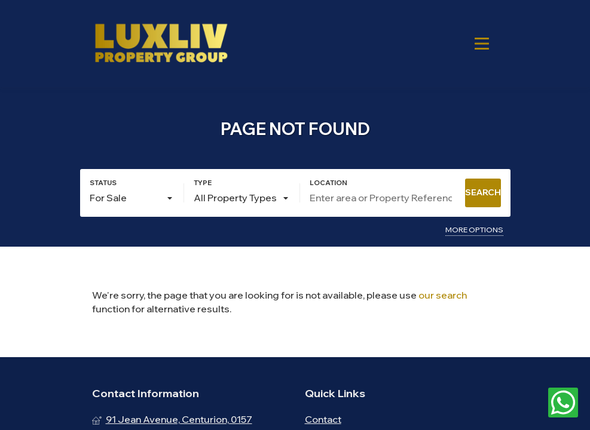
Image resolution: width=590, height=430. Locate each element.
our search (442, 295)
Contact (323, 419)
